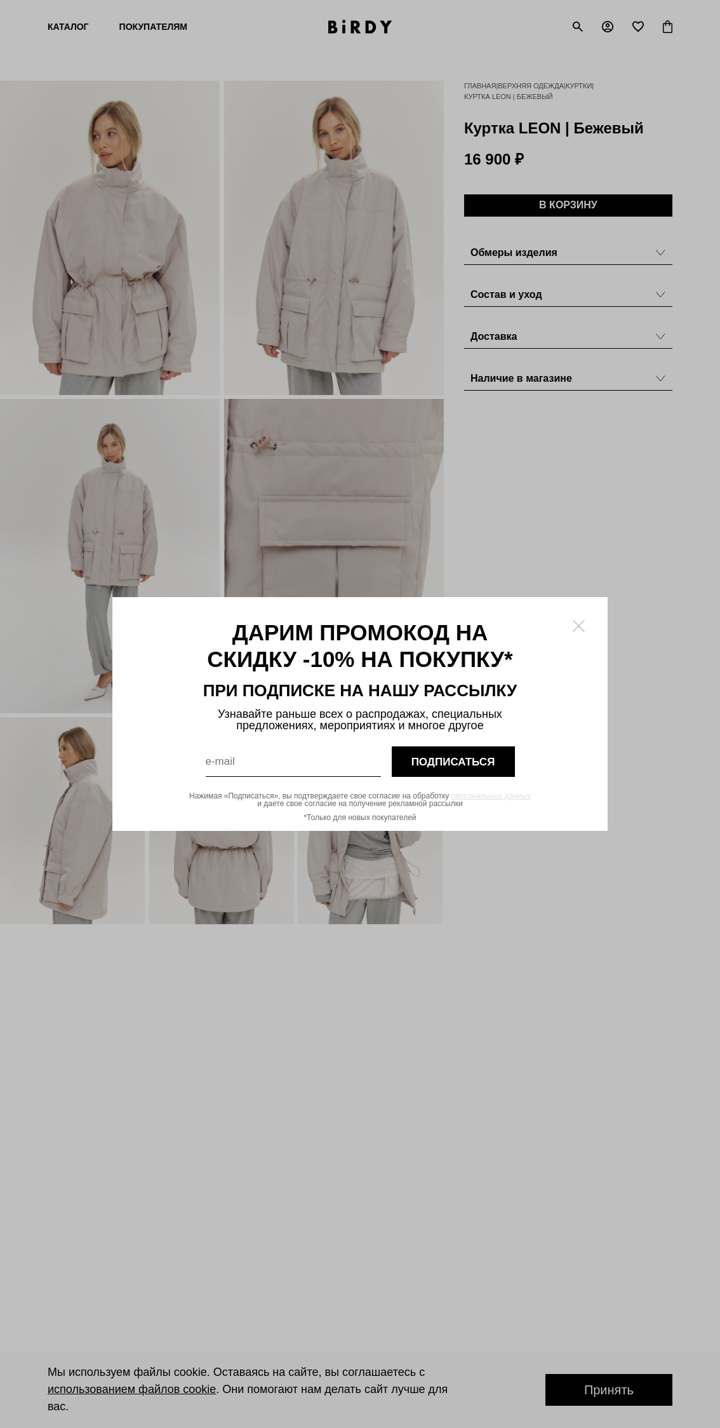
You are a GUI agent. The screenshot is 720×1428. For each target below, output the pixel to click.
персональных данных (491, 795)
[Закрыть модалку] (579, 626)
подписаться (453, 762)
